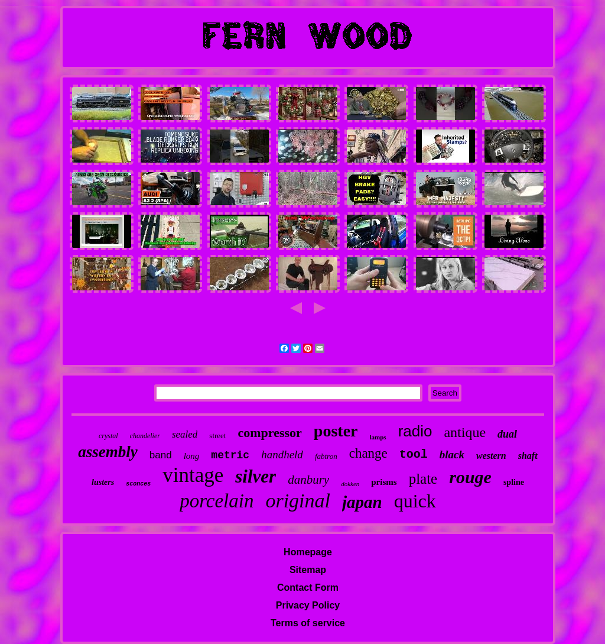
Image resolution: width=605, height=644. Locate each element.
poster (336, 431)
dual (507, 434)
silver (255, 476)
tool (413, 454)
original (297, 501)
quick (415, 501)
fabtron (326, 456)
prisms (383, 482)
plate (423, 479)
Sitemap (308, 570)
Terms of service (308, 623)
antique (465, 432)
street (217, 435)
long (192, 456)
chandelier (145, 436)
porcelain (216, 501)
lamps (378, 437)
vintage (192, 475)
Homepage (308, 552)
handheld (282, 454)
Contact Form (308, 587)
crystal (108, 436)
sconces (138, 484)
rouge (470, 477)
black (452, 454)
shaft (528, 456)
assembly (108, 452)
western (491, 456)
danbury (308, 480)
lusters (103, 482)
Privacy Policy (308, 605)
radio (415, 431)
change (368, 453)
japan (362, 502)
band (160, 455)
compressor (269, 432)
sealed (184, 434)
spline (513, 482)
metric (230, 455)
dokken (350, 483)
